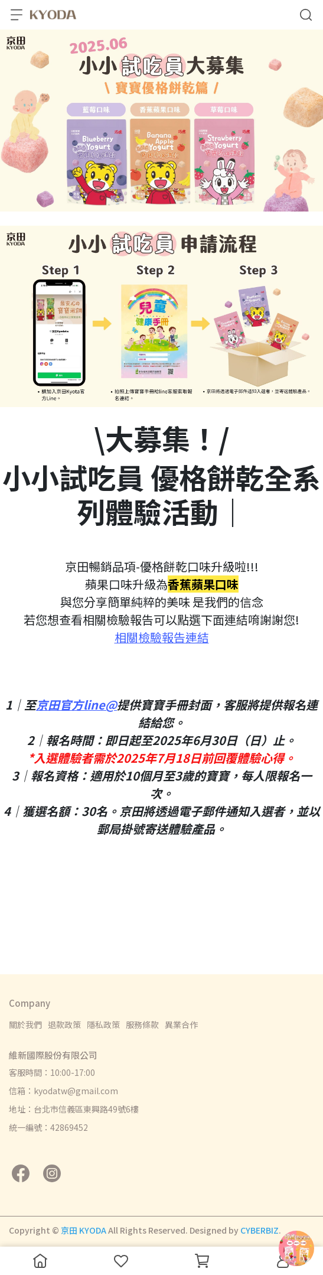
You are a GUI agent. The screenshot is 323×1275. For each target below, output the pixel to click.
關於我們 (25, 1024)
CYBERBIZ (259, 1230)
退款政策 (64, 1024)
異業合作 (181, 1024)
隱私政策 (103, 1024)
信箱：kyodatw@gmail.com (63, 1091)
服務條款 (142, 1024)
